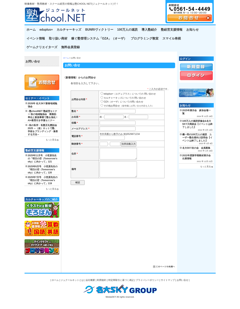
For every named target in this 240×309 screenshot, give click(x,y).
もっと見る (51, 140)
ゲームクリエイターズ (41, 47)
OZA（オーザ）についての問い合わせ (123, 101)
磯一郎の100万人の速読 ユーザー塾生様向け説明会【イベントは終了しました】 (197, 137)
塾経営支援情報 (171, 29)
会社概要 (90, 280)
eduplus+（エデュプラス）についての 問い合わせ (130, 93)
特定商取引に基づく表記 (121, 280)
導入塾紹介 (149, 29)
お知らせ (192, 29)
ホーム (31, 29)
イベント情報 (35, 38)
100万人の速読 (127, 29)
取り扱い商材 (58, 38)
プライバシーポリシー (147, 280)
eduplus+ (46, 29)
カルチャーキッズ (69, 29)
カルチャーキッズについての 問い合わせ (125, 98)
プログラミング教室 (145, 38)
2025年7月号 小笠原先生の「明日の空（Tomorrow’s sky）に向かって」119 (43, 180)
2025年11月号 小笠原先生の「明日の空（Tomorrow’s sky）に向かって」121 (42, 158)
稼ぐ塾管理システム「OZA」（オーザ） (99, 38)
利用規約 (101, 280)
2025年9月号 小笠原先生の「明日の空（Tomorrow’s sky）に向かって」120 (43, 169)
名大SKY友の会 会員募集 (196, 148)
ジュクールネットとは (72, 280)
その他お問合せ (129, 105)
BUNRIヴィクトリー (99, 29)
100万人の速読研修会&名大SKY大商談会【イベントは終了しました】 (197, 124)
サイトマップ (168, 280)
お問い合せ (32, 61)
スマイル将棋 (171, 38)
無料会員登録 (70, 47)
